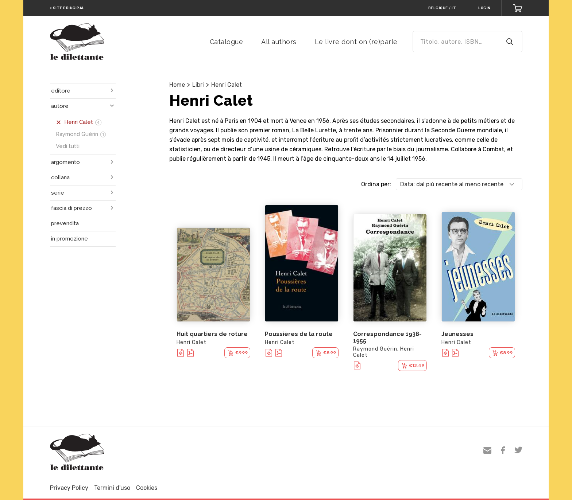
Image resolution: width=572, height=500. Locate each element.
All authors (279, 42)
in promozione (69, 238)
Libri (198, 84)
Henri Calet (226, 84)
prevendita (65, 223)
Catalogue (226, 42)
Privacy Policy (69, 487)
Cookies (146, 487)
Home (177, 84)
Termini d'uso (112, 487)
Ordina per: (376, 184)
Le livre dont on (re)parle (356, 42)
